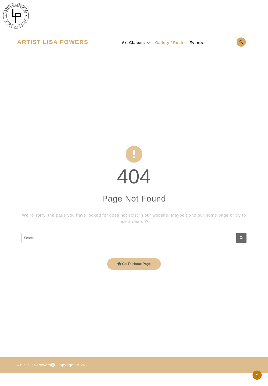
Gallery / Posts (169, 43)
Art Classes (133, 43)
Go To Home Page (134, 280)
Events (196, 43)
